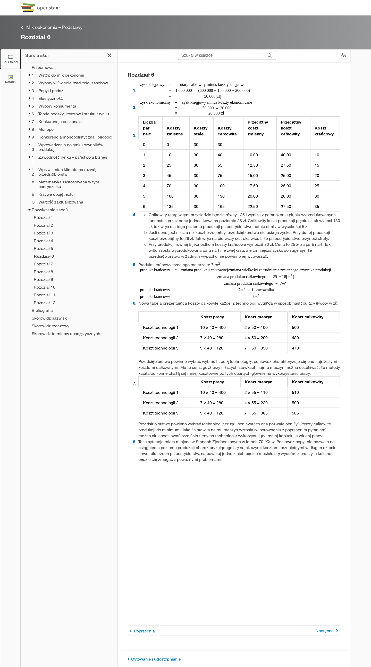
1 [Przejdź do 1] (134, 89)
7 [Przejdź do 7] (134, 382)
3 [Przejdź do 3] (134, 135)
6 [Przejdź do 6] (134, 302)
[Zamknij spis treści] (10, 59)
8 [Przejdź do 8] (134, 441)
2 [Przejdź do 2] (134, 107)
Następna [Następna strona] (328, 631)
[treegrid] (69, 200)
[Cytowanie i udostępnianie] (234, 659)
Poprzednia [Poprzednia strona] (141, 631)
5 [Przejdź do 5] (134, 264)
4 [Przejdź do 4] (134, 214)
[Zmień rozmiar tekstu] (343, 55)
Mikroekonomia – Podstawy (51, 27)
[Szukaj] (270, 55)
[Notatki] (10, 79)
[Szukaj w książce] (221, 55)
